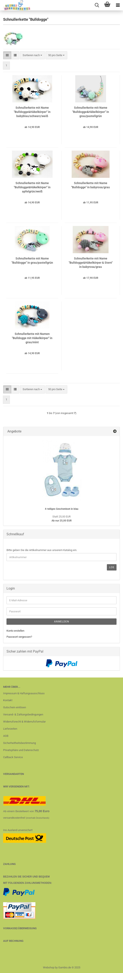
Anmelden (61, 621)
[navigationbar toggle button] (118, 5)
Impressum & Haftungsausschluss (24, 693)
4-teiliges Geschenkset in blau (61, 508)
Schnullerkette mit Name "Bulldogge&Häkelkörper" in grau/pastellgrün (90, 112)
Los (111, 567)
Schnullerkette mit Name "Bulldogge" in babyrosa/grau (90, 185)
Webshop (48, 967)
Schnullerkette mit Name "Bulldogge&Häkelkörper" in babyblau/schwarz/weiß (32, 112)
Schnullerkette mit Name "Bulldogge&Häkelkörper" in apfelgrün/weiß (32, 187)
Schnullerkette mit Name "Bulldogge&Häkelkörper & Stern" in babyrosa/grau (91, 262)
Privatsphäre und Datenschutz (21, 750)
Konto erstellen (15, 630)
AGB (5, 735)
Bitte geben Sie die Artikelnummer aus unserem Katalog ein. (41, 550)
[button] (7, 55)
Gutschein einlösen (14, 707)
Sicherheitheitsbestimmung (19, 743)
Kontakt (7, 700)
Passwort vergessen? (19, 636)
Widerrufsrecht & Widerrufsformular (24, 721)
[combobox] (32, 55)
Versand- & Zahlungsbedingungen (23, 714)
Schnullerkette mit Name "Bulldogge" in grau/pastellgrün (32, 260)
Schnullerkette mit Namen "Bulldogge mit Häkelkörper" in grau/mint (32, 338)
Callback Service (13, 757)
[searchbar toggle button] (97, 5)
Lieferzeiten (10, 728)
